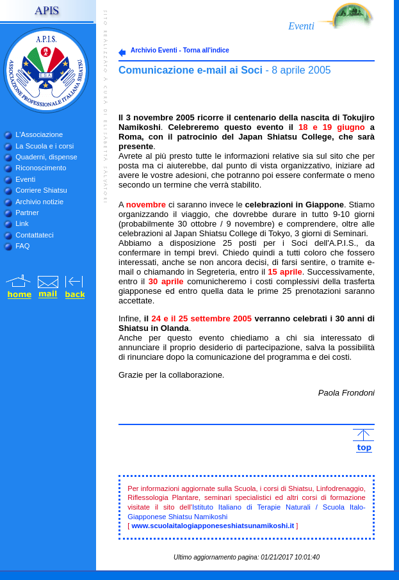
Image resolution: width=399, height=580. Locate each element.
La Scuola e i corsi (44, 146)
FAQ (22, 246)
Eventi (25, 179)
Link (21, 223)
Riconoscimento (40, 168)
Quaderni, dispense (46, 157)
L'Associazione (39, 134)
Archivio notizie (39, 201)
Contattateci (34, 235)
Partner (27, 212)
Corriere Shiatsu (41, 190)
